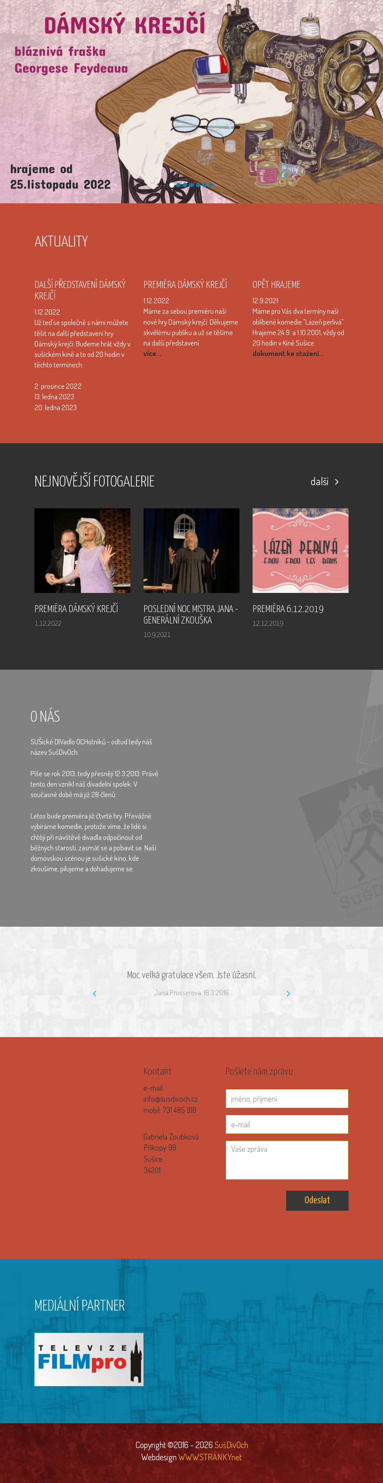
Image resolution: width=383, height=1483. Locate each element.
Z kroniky (334, 46)
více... (152, 353)
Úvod (200, 46)
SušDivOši (269, 46)
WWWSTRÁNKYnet (210, 1456)
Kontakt (367, 46)
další (325, 481)
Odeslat (317, 1200)
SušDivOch (230, 1444)
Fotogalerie (232, 46)
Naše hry (302, 46)
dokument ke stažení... (288, 353)
